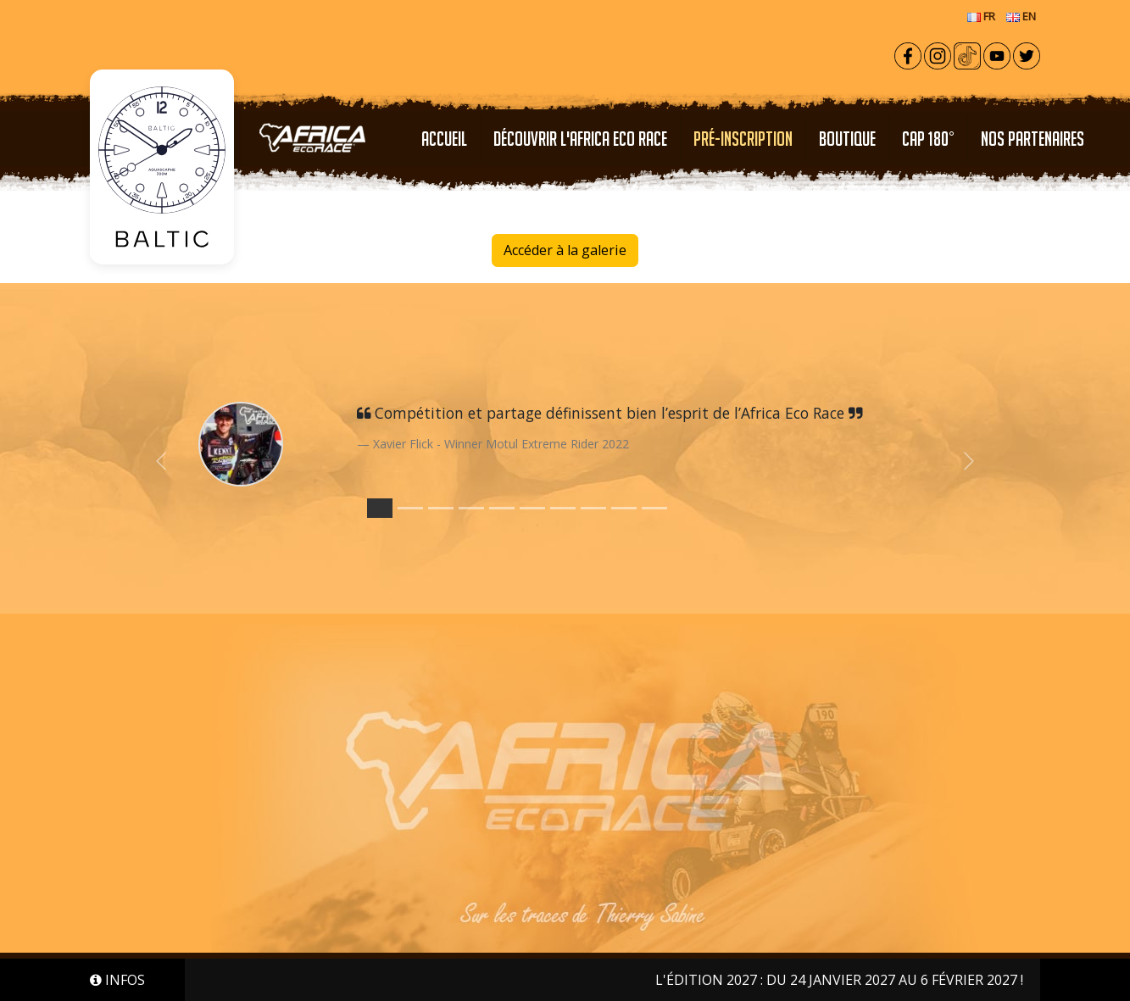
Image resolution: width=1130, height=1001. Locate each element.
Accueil (444, 138)
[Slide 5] (532, 508)
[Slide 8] (624, 508)
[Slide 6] (563, 508)
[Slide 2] (441, 508)
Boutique (847, 138)
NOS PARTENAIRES (1032, 138)
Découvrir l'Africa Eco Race (580, 138)
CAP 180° (928, 138)
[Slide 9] (654, 508)
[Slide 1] (410, 508)
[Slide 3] (471, 508)
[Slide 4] (502, 508)
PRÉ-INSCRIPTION (743, 138)
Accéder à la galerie (565, 250)
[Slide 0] (379, 508)
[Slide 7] (593, 508)
